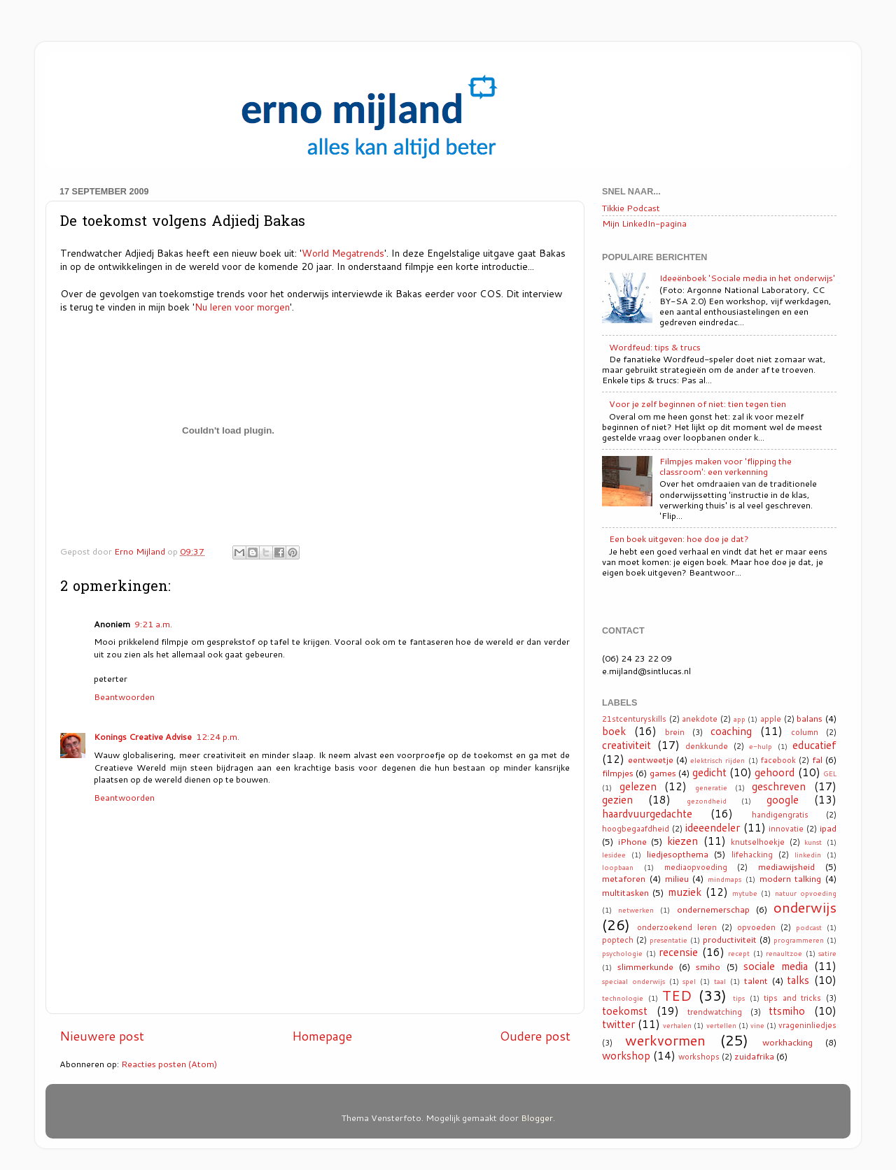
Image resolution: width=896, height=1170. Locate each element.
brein (675, 732)
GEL (829, 773)
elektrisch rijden (717, 760)
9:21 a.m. (153, 624)
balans (809, 718)
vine (757, 1025)
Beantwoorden (124, 696)
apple (770, 719)
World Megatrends (343, 252)
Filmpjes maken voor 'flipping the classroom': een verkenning (725, 466)
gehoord (774, 772)
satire (827, 953)
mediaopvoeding (695, 867)
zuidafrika (754, 1056)
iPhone (632, 841)
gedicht (709, 772)
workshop (626, 1055)
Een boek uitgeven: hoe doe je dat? (679, 538)
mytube (744, 893)
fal (817, 759)
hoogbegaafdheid (635, 828)
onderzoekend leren (677, 927)
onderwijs (805, 907)
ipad (828, 828)
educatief (814, 744)
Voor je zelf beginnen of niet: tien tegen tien (697, 403)
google (782, 799)
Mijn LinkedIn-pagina (644, 223)
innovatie (786, 828)
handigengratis (780, 814)
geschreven (779, 786)
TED (677, 995)
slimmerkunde (645, 966)
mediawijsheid (786, 866)
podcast (809, 927)
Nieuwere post (101, 1036)
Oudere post (535, 1036)
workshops (699, 1056)
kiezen (682, 840)
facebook (778, 760)
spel (689, 981)
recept (739, 953)
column (804, 732)
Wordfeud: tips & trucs (655, 347)
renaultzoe (784, 953)
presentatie (668, 940)
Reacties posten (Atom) (169, 1063)
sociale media (775, 965)
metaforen (623, 878)
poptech (618, 940)
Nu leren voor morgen (242, 306)
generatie (711, 787)
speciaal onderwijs (633, 981)
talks (798, 979)
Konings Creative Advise (143, 736)
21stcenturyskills (634, 719)
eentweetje (650, 759)
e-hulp (760, 746)
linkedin (807, 854)
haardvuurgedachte (647, 813)
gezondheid (707, 801)
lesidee (614, 854)
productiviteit (730, 939)
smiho (708, 966)
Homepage (322, 1036)
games (663, 772)
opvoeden (756, 927)
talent (756, 980)
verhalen (677, 1025)
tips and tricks (792, 998)
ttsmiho (787, 1010)
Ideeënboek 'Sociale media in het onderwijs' (747, 277)
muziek (684, 891)
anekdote (700, 719)
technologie (622, 998)
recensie (678, 951)
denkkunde (706, 746)
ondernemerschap (713, 909)
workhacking (787, 1042)
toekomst (625, 1010)
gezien (617, 799)
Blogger (537, 1117)
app (740, 719)
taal (720, 981)
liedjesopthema (677, 854)
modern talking (791, 878)
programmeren (799, 940)
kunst (813, 842)
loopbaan (618, 867)
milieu (677, 878)
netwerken (636, 910)
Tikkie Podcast (631, 207)
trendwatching (714, 1012)
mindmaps (724, 879)
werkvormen (665, 1040)
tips (739, 998)
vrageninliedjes (807, 1025)
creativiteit (626, 744)
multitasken (625, 892)
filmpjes (618, 772)
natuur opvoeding (805, 893)
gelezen (638, 786)
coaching (731, 731)
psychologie (622, 953)
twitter (618, 1024)
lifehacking (752, 854)
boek (614, 731)
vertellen (721, 1025)
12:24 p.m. (217, 736)
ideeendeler (712, 827)
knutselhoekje (758, 842)
